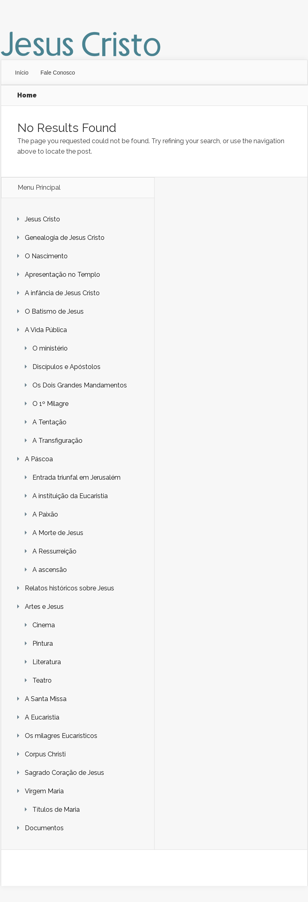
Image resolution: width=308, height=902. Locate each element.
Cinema (43, 625)
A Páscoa (39, 459)
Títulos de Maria (56, 809)
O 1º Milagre (50, 403)
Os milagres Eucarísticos (61, 736)
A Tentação (49, 422)
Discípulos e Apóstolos (66, 367)
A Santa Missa (45, 699)
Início (21, 72)
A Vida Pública (46, 330)
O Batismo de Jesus (54, 311)
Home (27, 95)
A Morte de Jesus (57, 533)
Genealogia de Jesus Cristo (65, 237)
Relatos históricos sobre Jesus (69, 588)
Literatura (46, 662)
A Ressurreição (54, 551)
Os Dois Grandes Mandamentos (79, 385)
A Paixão (45, 514)
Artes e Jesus (44, 606)
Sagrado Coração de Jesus (64, 772)
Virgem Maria (44, 791)
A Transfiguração (57, 440)
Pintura (42, 643)
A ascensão (49, 570)
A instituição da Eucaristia (70, 496)
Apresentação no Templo (62, 274)
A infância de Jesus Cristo (62, 293)
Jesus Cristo (42, 219)
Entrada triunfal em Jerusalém (76, 477)
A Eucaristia (42, 717)
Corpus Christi (45, 754)
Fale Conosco (57, 72)
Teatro (42, 680)
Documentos (44, 828)
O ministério (50, 348)
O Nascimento (46, 256)
